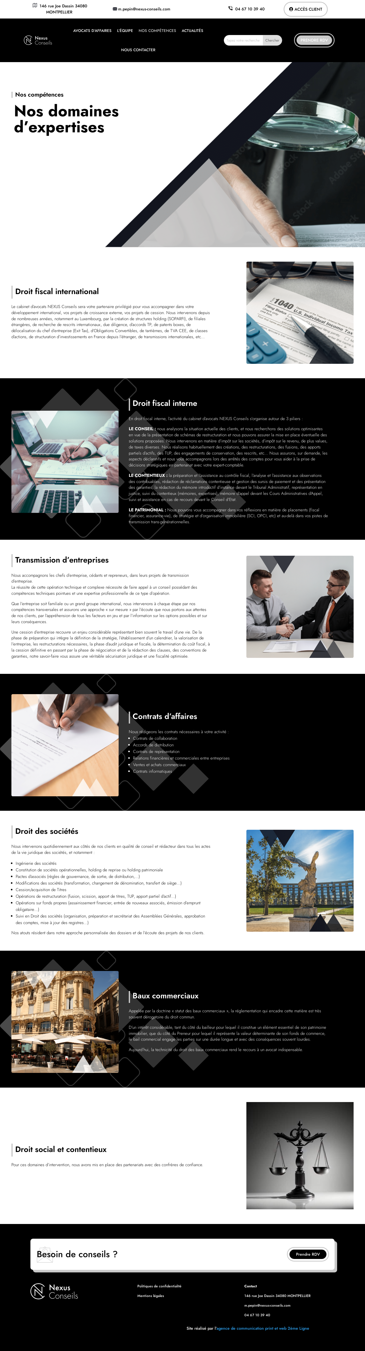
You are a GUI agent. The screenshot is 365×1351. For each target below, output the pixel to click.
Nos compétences (157, 30)
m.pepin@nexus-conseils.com (144, 9)
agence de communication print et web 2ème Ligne (262, 1328)
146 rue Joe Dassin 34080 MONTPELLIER (59, 9)
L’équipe (125, 30)
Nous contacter (138, 50)
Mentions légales (150, 1295)
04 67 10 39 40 (246, 9)
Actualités (192, 30)
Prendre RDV (314, 40)
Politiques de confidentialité (159, 1286)
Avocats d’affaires (92, 30)
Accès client (308, 9)
